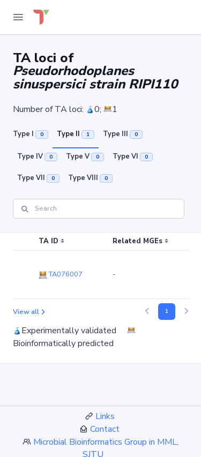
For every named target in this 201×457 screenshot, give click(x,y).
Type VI (133, 156)
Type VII (38, 178)
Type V (85, 156)
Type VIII (90, 178)
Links (105, 416)
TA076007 (61, 274)
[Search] (98, 209)
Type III (123, 134)
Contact (105, 429)
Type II (75, 134)
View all (28, 312)
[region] (100, 266)
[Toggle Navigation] (18, 17)
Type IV (37, 156)
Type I (30, 134)
